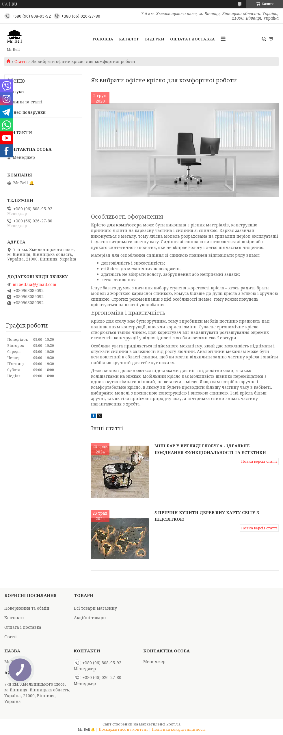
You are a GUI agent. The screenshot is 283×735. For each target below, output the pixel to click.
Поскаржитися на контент (123, 729)
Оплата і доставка (192, 39)
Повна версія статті (259, 461)
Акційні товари (90, 617)
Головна (102, 39)
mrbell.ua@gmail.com (34, 284)
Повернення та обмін (26, 608)
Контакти (14, 617)
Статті (20, 61)
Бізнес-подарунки (27, 112)
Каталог (129, 39)
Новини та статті (25, 102)
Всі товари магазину (95, 608)
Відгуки (154, 39)
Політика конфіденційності (179, 729)
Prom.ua (173, 724)
